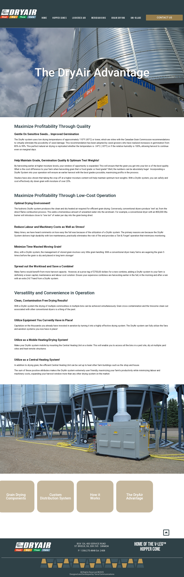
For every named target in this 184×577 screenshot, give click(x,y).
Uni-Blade (136, 17)
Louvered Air (79, 17)
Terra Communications (104, 574)
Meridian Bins (98, 17)
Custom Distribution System (39, 496)
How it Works (79, 496)
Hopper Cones (59, 17)
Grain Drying (118, 17)
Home (44, 17)
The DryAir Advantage (119, 496)
